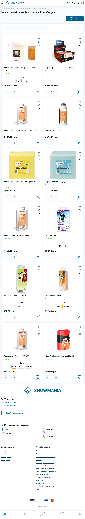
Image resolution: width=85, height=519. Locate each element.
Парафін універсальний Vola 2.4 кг (59, 68)
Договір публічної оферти (45, 468)
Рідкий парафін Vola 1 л (55, 130)
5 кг (18, 81)
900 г (25, 306)
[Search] (78, 3)
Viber (46, 432)
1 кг (67, 246)
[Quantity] (10, 91)
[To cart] (38, 92)
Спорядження (6, 457)
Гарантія (39, 451)
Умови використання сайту (45, 457)
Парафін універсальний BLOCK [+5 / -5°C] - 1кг (21, 183)
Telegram (47, 429)
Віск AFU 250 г (51, 235)
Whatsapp (47, 436)
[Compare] (39, 45)
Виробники (40, 483)
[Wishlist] (39, 42)
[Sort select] (26, 28)
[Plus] (15, 92)
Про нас (39, 460)
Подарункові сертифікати (45, 486)
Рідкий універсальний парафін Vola (59, 356)
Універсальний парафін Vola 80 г (17, 356)
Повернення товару (43, 477)
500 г (28, 367)
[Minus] (6, 92)
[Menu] (2, 3)
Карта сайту (40, 480)
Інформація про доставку (45, 463)
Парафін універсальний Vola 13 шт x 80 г (20, 130)
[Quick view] (39, 38)
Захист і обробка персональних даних (49, 465)
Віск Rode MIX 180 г (53, 296)
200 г (21, 367)
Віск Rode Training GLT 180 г (15, 296)
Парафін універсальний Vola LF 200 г (19, 235)
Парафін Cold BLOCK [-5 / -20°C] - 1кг (59, 182)
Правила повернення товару (46, 471)
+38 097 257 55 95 (8, 402)
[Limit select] (77, 28)
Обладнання (5, 460)
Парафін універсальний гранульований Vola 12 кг (22, 69)
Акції (37, 489)
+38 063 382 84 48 (8, 405)
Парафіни (9, 8)
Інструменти (5, 451)
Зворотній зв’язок (42, 474)
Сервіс (38, 454)
